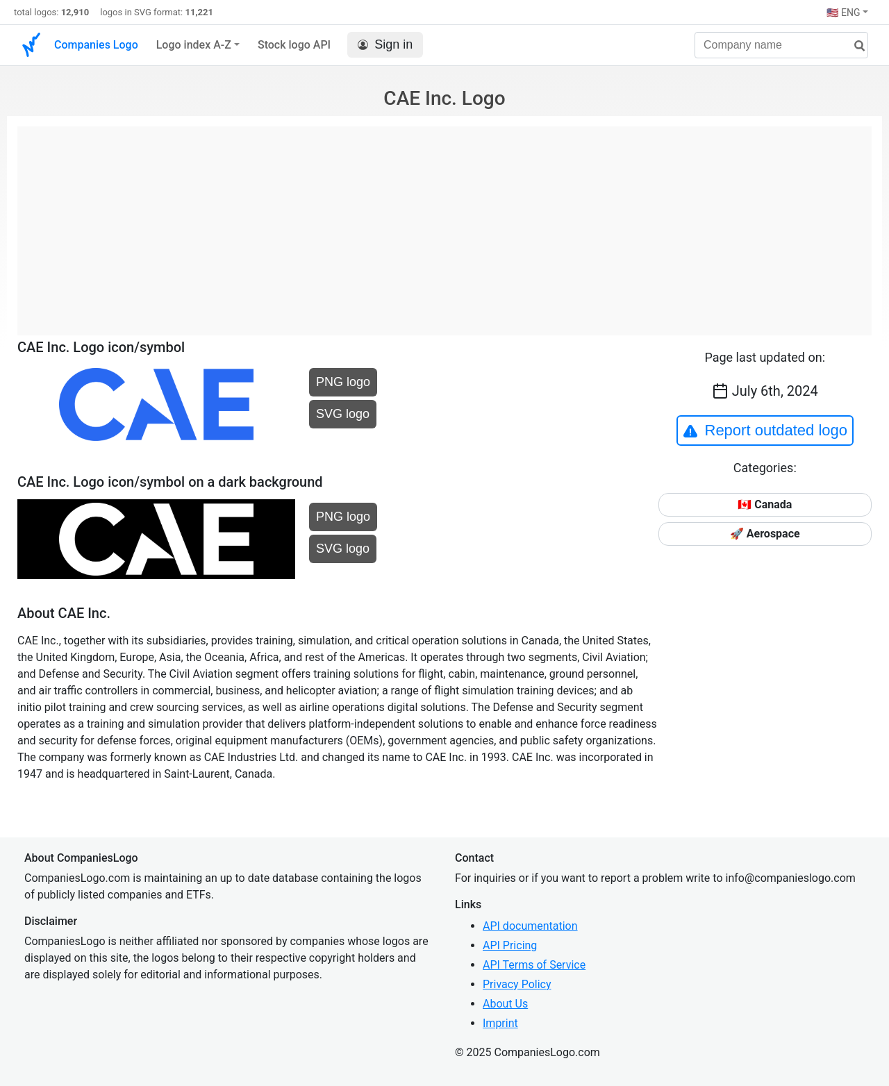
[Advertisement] (444, 223)
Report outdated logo (765, 430)
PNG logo (343, 382)
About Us (505, 1003)
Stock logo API (294, 44)
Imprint (500, 1023)
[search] (854, 46)
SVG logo (342, 414)
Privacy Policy (517, 984)
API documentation (530, 926)
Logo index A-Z (193, 44)
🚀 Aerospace (765, 533)
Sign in (385, 44)
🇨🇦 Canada (765, 504)
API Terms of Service (534, 964)
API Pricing (510, 945)
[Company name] (781, 45)
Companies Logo (96, 44)
